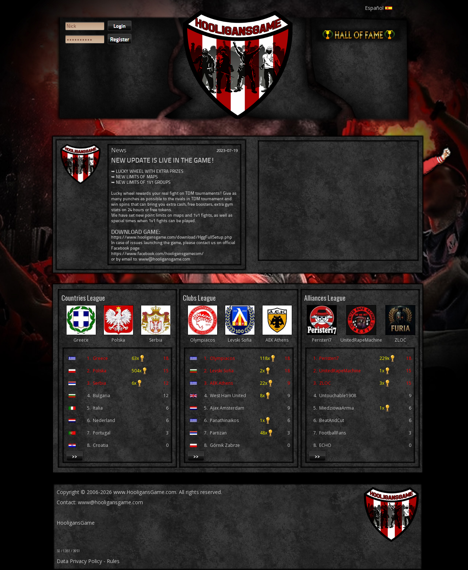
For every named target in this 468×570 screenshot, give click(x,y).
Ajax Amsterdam (227, 408)
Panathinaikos (224, 420)
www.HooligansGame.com (144, 492)
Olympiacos (203, 336)
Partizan (218, 433)
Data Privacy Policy (79, 561)
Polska (118, 336)
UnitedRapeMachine (361, 336)
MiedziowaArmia (336, 408)
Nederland (104, 420)
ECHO (325, 445)
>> (74, 456)
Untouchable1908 (337, 395)
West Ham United (228, 395)
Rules (113, 561)
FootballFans (332, 433)
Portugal (101, 433)
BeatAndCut (331, 420)
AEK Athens (277, 336)
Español (378, 7)
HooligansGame (76, 522)
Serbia (156, 336)
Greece (81, 336)
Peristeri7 (322, 336)
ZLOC (400, 336)
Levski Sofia (240, 336)
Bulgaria (101, 395)
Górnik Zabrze (225, 445)
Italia (98, 408)
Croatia (100, 445)
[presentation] (92, 75)
